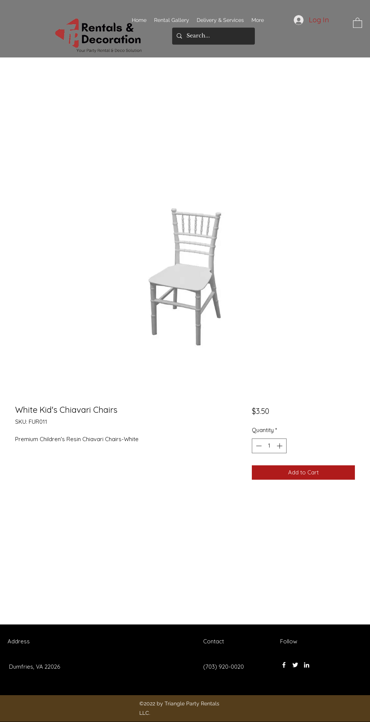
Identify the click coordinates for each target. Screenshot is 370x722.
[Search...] (213, 36)
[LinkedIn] (306, 665)
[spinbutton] (269, 446)
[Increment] (280, 446)
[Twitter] (295, 665)
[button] (357, 22)
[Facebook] (284, 665)
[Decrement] (258, 446)
